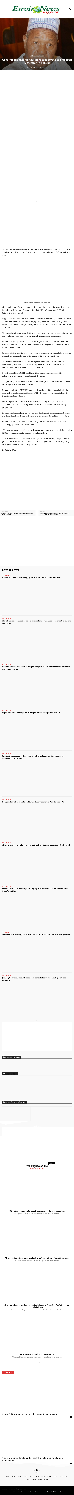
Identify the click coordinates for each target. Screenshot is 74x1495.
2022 (31, 1477)
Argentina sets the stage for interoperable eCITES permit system (31, 713)
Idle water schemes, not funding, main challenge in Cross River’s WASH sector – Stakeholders (37, 1306)
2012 (46, 1480)
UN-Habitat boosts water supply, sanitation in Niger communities (31, 577)
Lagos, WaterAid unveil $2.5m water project (37, 1354)
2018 (55, 1477)
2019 (49, 1477)
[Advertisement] (37, 87)
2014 (34, 1480)
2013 (40, 1480)
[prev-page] (34, 1363)
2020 (43, 1477)
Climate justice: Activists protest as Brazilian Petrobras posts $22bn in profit (36, 845)
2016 (66, 1477)
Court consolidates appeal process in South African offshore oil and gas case (36, 934)
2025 (13, 1477)
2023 (25, 1477)
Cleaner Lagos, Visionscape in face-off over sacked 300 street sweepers (54, 513)
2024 (19, 1477)
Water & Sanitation (36, 56)
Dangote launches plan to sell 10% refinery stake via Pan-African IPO (33, 802)
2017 (60, 1477)
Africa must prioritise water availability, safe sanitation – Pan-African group (37, 1258)
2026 (7, 1477)
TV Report (8, 1372)
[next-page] (39, 1363)
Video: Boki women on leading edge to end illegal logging (29, 1414)
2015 (28, 1480)
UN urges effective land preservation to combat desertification (17, 513)
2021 (37, 1477)
